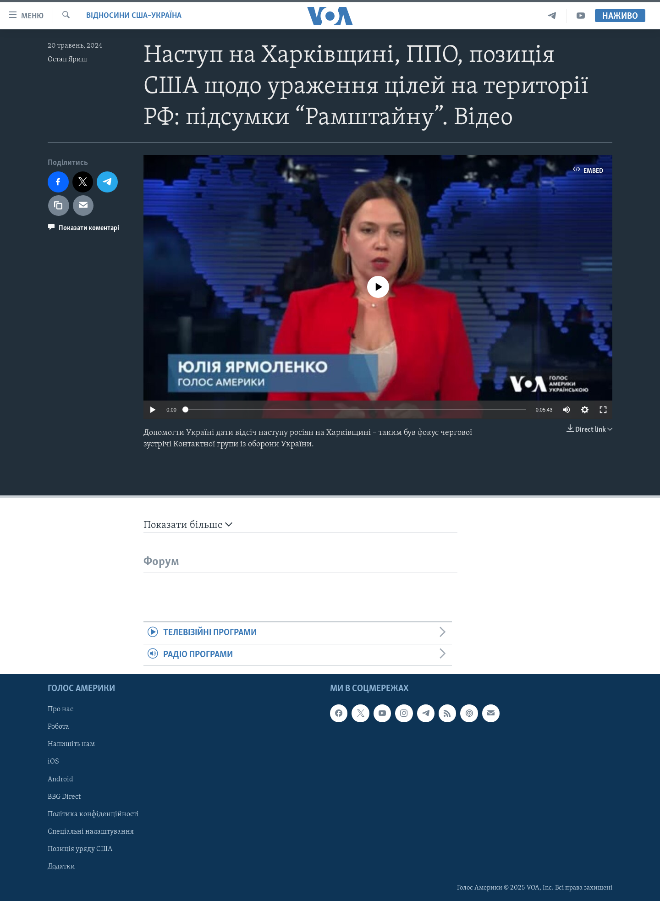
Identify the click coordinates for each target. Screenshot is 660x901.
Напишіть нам (71, 744)
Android (60, 779)
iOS (53, 762)
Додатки (61, 866)
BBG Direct (64, 797)
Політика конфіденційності (93, 814)
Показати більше (187, 525)
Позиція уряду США (80, 849)
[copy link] (58, 205)
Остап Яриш (67, 59)
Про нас (60, 710)
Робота (58, 727)
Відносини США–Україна (134, 15)
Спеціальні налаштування (91, 831)
